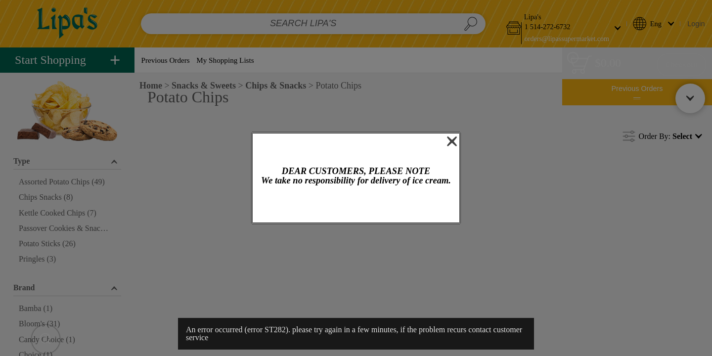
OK (356, 205)
